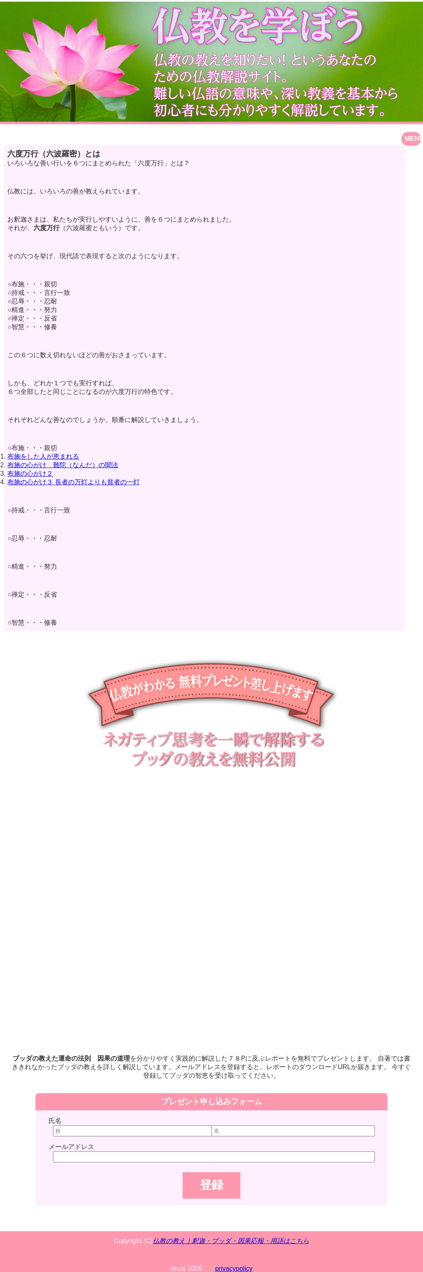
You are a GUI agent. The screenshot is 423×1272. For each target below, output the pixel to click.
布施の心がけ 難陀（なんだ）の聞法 (62, 464)
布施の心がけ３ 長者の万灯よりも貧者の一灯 (73, 482)
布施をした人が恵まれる (43, 456)
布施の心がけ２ (30, 473)
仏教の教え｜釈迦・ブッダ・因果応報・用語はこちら (231, 1240)
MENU (413, 138)
